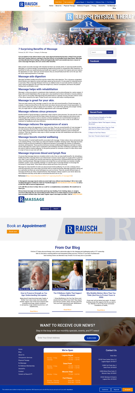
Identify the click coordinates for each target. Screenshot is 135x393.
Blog (114, 8)
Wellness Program (83, 6)
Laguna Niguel (78, 2)
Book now (13, 232)
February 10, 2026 (58, 289)
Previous (45, 209)
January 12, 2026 (92, 289)
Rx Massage (111, 6)
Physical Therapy (69, 6)
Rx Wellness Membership (26, 366)
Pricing (94, 6)
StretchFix (101, 6)
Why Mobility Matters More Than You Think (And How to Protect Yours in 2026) (101, 128)
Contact (21, 371)
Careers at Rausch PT (25, 374)
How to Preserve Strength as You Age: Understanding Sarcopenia (100, 118)
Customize (105, 389)
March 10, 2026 (24, 289)
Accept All (127, 389)
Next (56, 209)
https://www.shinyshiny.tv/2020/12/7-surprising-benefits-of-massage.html (49, 176)
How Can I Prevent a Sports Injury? (99, 136)
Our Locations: (67, 2)
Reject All (116, 389)
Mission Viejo (99, 2)
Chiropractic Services (25, 358)
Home (51, 6)
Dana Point (89, 2)
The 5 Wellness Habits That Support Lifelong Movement (67, 294)
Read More (70, 389)
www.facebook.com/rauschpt (66, 183)
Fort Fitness (110, 2)
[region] (67, 389)
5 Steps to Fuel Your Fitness (97, 132)
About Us (58, 6)
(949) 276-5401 (77, 194)
